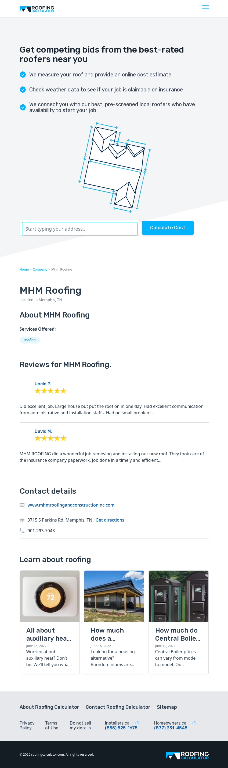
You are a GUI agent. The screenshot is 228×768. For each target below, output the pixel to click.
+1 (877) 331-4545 (175, 725)
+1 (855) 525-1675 (122, 725)
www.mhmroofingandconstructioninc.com (71, 505)
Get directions (110, 520)
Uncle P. (43, 383)
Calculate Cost (167, 228)
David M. (43, 431)
